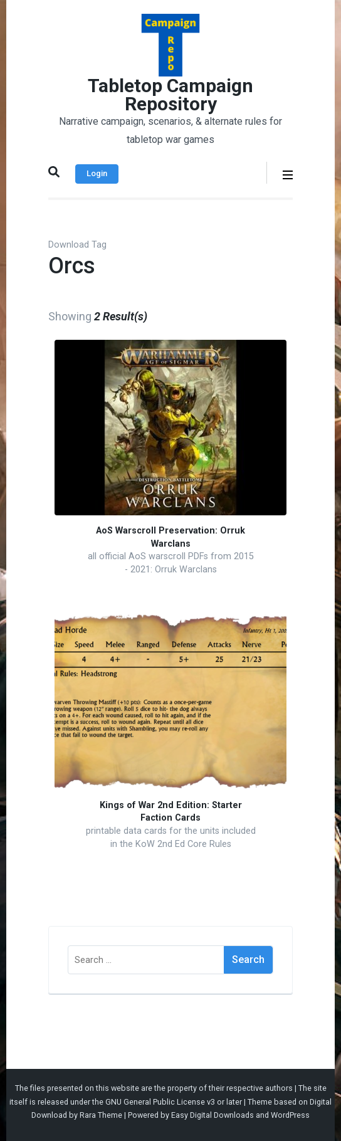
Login (97, 173)
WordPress (290, 1115)
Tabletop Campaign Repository (170, 95)
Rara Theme (101, 1115)
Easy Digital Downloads (212, 1115)
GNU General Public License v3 (160, 1102)
